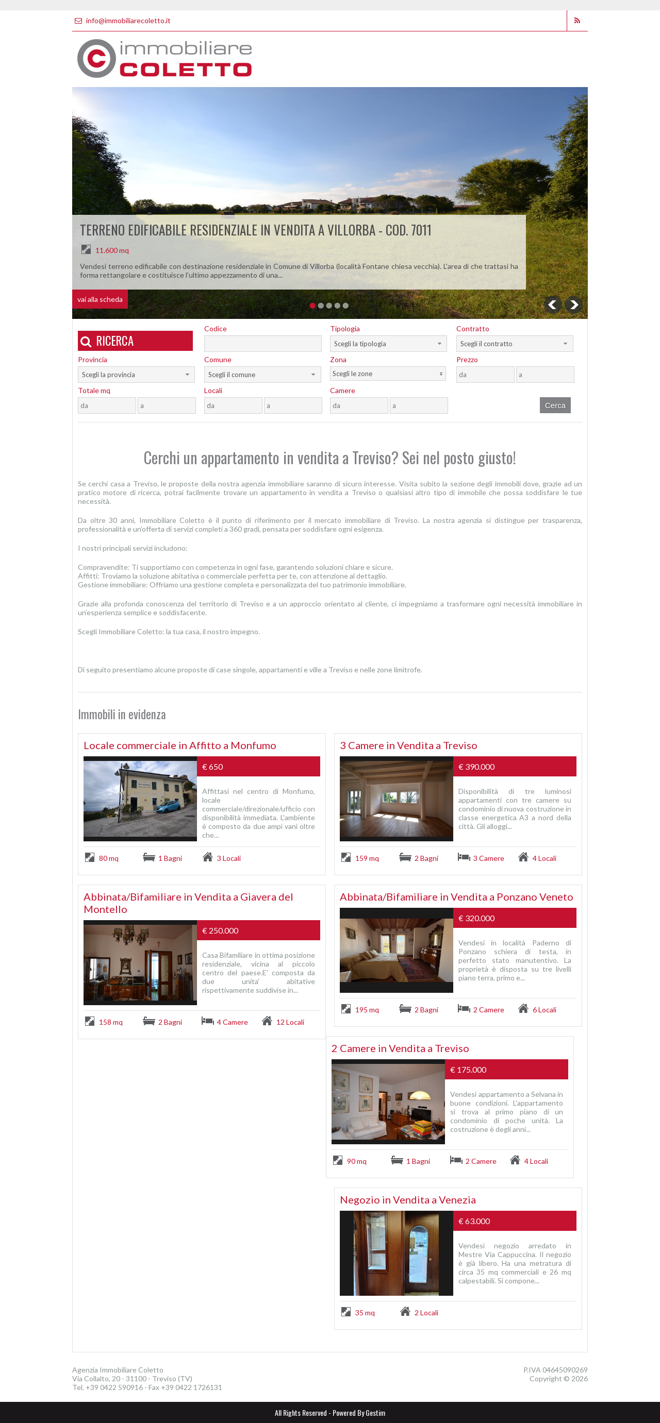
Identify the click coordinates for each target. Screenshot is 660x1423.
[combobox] (388, 343)
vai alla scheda (100, 299)
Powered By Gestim (359, 1412)
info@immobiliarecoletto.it (121, 20)
